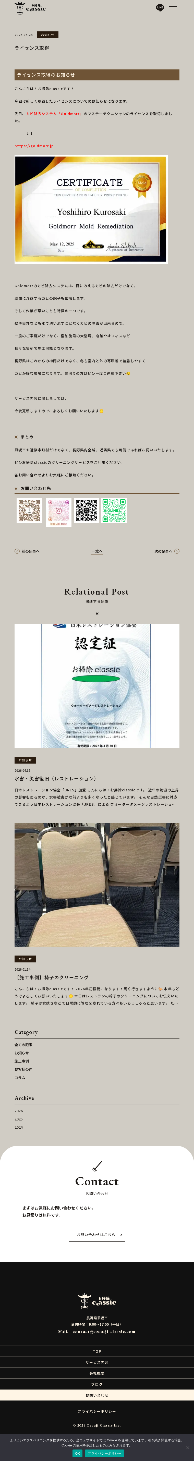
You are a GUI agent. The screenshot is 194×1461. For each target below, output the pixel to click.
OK (77, 1453)
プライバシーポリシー (105, 1453)
